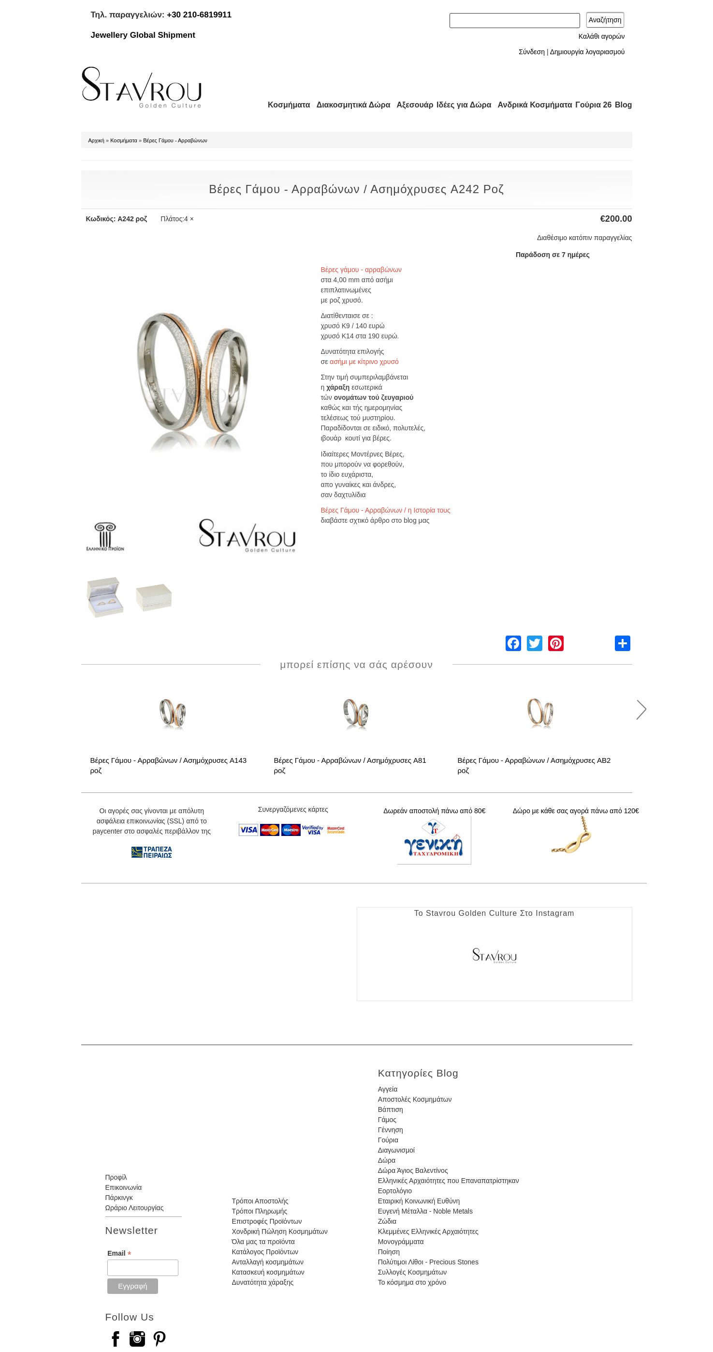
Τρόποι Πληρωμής (259, 1211)
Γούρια (388, 1140)
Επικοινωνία (123, 1187)
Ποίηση (389, 1252)
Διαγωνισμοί (396, 1150)
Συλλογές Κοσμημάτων (412, 1272)
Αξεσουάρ (410, 105)
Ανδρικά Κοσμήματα (531, 105)
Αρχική (96, 140)
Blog (623, 105)
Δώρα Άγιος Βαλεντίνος (413, 1170)
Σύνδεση (532, 52)
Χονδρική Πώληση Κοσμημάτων (279, 1231)
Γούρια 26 (591, 105)
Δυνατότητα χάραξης (262, 1282)
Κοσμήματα (286, 105)
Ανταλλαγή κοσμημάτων (268, 1262)
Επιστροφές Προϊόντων (267, 1221)
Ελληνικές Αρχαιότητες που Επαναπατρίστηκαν (448, 1181)
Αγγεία (388, 1089)
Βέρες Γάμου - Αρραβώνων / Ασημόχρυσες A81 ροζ (350, 765)
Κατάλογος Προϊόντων (265, 1252)
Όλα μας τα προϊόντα (263, 1242)
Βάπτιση (390, 1109)
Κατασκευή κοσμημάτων (268, 1272)
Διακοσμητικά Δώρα (349, 105)
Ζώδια (387, 1221)
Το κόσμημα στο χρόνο (412, 1282)
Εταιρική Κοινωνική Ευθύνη (419, 1201)
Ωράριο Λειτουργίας (134, 1208)
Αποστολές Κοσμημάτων (415, 1099)
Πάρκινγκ (119, 1197)
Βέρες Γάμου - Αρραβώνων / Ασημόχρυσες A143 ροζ (168, 765)
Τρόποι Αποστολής (260, 1201)
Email (119, 1253)
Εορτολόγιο (395, 1191)
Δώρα (386, 1160)
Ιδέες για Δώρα (461, 105)
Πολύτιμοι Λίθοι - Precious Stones (428, 1262)
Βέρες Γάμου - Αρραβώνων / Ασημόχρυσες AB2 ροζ (534, 765)
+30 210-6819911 (199, 14)
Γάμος (387, 1120)
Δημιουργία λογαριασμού (587, 52)
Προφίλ (116, 1177)
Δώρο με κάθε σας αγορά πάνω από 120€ (576, 811)
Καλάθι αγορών (602, 36)
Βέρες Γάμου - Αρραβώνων (175, 140)
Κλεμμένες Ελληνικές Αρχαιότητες (428, 1231)
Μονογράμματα (401, 1242)
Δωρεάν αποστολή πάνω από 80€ (434, 811)
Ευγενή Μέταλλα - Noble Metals (425, 1211)
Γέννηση (390, 1130)
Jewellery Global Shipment (143, 35)
